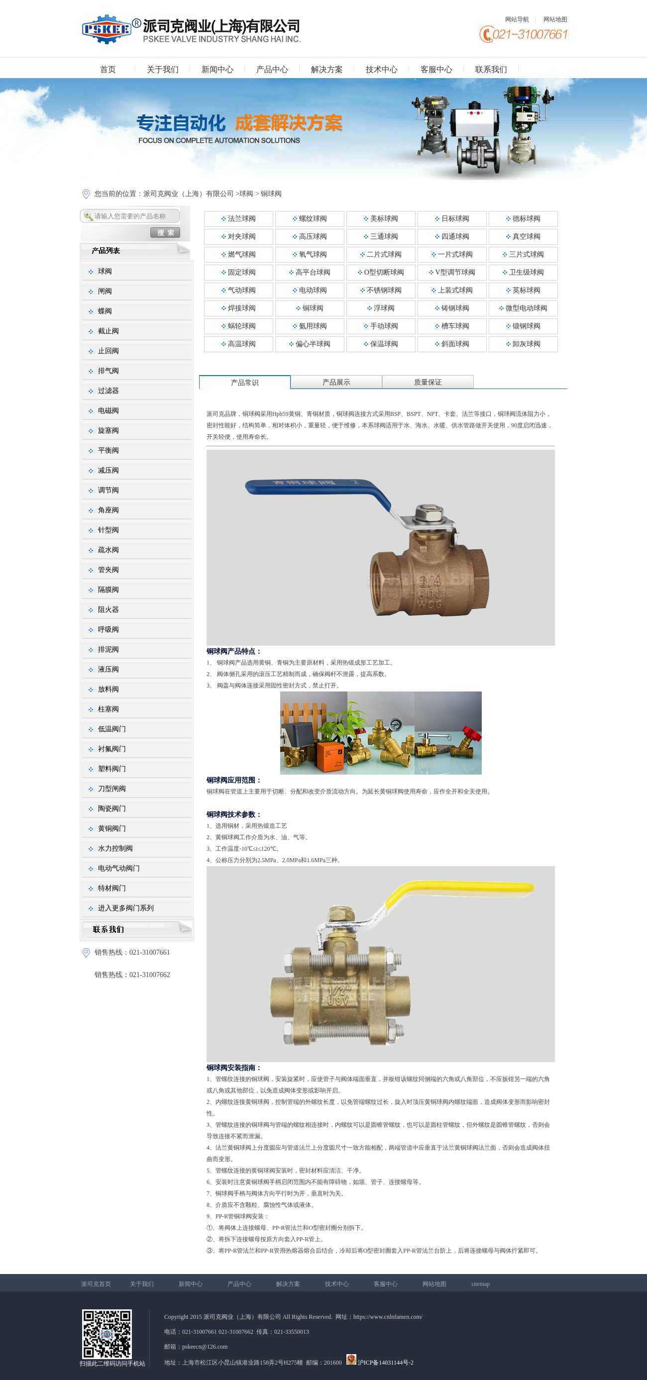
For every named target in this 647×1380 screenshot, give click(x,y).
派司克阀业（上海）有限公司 (188, 193)
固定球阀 (238, 272)
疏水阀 (108, 550)
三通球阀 (381, 236)
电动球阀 (310, 290)
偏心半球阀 (309, 344)
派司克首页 (96, 1284)
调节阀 (108, 490)
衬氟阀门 (112, 749)
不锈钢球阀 (381, 290)
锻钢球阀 (523, 326)
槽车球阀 (452, 326)
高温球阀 (238, 344)
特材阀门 (112, 888)
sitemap (480, 1284)
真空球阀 (523, 236)
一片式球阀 (452, 254)
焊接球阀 (238, 308)
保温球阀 (381, 344)
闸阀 (105, 291)
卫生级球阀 (523, 272)
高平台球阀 (309, 272)
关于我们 (163, 69)
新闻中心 (217, 69)
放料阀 (108, 689)
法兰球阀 (238, 218)
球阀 (246, 193)
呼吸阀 (108, 629)
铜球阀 (271, 193)
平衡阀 (108, 450)
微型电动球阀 (523, 308)
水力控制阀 (115, 848)
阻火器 (108, 609)
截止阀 (108, 331)
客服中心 (436, 69)
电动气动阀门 (119, 868)
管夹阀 (108, 570)
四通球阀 (452, 236)
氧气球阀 (310, 254)
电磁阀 (108, 410)
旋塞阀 (108, 430)
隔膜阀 (108, 589)
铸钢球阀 (452, 308)
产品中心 (272, 69)
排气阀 (108, 371)
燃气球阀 (238, 254)
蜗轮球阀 (238, 326)
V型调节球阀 (452, 272)
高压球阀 (310, 236)
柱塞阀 (108, 709)
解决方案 (327, 69)
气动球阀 (238, 290)
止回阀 (108, 351)
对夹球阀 (238, 236)
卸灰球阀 (523, 344)
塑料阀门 (112, 769)
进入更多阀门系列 (126, 908)
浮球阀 (381, 308)
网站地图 (555, 19)
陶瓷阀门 (112, 808)
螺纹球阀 (310, 218)
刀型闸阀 (112, 788)
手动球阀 (381, 326)
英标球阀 (523, 290)
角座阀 (108, 510)
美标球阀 (381, 218)
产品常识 (245, 383)
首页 (108, 69)
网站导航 (517, 19)
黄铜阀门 (112, 828)
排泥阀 (108, 649)
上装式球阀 (452, 290)
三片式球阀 (523, 254)
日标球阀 (452, 218)
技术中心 (382, 69)
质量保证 (428, 382)
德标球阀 (523, 218)
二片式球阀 (381, 254)
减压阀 (108, 470)
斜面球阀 (452, 344)
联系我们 (491, 69)
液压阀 (108, 669)
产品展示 (336, 382)
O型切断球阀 (381, 272)
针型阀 (108, 530)
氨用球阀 (310, 326)
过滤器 (108, 390)
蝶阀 (105, 311)
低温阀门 (112, 729)
